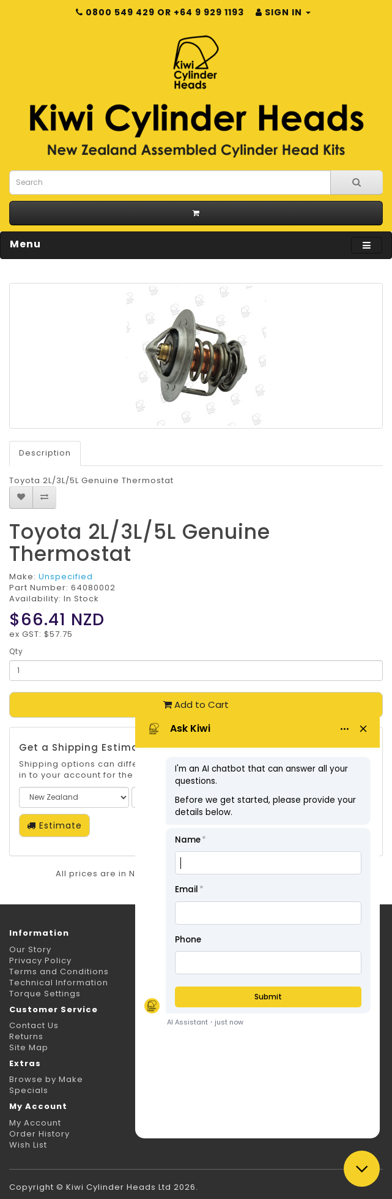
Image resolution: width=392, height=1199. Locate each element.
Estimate (54, 825)
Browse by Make (46, 1079)
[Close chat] (362, 1169)
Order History (39, 1134)
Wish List (28, 1145)
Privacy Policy (40, 960)
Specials (28, 1090)
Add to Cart (196, 704)
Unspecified (66, 576)
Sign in (283, 12)
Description (45, 453)
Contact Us (34, 1025)
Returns (26, 1036)
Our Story (30, 949)
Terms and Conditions (59, 971)
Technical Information (58, 982)
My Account (35, 1123)
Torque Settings (45, 993)
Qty (16, 651)
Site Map (28, 1047)
